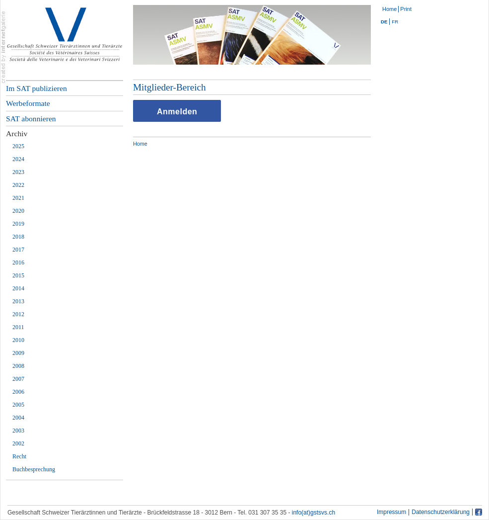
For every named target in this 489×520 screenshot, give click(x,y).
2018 (18, 236)
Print (406, 9)
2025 (18, 146)
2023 (18, 172)
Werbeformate (28, 103)
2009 (18, 352)
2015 (18, 275)
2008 (18, 365)
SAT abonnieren (31, 118)
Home (389, 9)
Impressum (391, 512)
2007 (18, 378)
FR (395, 21)
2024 (18, 159)
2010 (18, 340)
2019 (18, 223)
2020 (18, 210)
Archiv (16, 133)
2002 (18, 443)
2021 (18, 197)
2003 (18, 430)
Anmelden (177, 111)
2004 (18, 417)
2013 (18, 301)
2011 (18, 327)
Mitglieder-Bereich (169, 87)
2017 (18, 249)
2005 (18, 404)
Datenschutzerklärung (441, 512)
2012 (18, 314)
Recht (19, 456)
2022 (18, 184)
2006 (18, 391)
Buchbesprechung (33, 469)
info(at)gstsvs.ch (313, 512)
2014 (18, 288)
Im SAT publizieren (36, 88)
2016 (18, 262)
